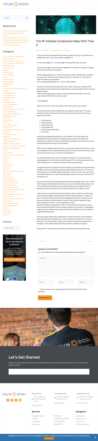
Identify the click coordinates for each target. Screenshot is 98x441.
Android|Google (8, 75)
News (5, 160)
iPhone (5, 150)
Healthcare (7, 137)
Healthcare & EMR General (12, 139)
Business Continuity (10, 102)
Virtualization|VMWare (11, 205)
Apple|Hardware (8, 82)
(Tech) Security (8, 68)
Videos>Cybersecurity (10, 183)
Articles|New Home (9, 93)
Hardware (6, 132)
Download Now (49, 438)
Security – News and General (13, 171)
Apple (5, 77)
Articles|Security (9, 95)
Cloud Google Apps (9, 111)
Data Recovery (36, 424)
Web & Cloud (7, 212)
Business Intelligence (10, 105)
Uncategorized (8, 178)
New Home (6, 157)
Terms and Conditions (82, 424)
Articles (5, 86)
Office (5, 162)
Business (6, 100)
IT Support (35, 419)
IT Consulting (36, 421)
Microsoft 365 (8, 153)
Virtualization (7, 201)
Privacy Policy (80, 421)
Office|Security (8, 164)
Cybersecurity (8, 121)
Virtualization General (10, 203)
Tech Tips (6, 176)
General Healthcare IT (10, 125)
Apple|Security (8, 84)
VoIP (4, 208)
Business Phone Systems (61, 418)
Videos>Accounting (10, 180)
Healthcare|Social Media (11, 144)
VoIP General (7, 210)
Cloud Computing (59, 421)
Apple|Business (8, 79)
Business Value (8, 107)
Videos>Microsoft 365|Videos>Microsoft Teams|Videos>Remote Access (13, 187)
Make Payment (80, 416)
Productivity (7, 166)
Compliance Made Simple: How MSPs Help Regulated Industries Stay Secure (16, 33)
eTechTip (6, 123)
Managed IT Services (38, 416)
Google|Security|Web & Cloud (13, 130)
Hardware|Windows (9, 134)
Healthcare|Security (10, 141)
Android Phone (8, 72)
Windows (6, 215)
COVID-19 (6, 118)
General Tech (7, 127)
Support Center (80, 419)
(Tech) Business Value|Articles (13, 56)
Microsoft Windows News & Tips (14, 155)
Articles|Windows (9, 98)
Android (5, 70)
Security (6, 169)
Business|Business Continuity (13, 109)
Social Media (7, 173)
